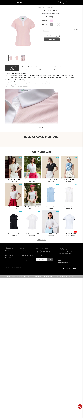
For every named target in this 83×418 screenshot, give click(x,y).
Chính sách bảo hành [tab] (41, 68)
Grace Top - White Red (13, 207)
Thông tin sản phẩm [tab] (12, 68)
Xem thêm (41, 239)
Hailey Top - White (69, 234)
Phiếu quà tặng (8, 260)
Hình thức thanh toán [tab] (55, 68)
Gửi (50, 259)
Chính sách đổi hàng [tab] (27, 68)
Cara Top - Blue (50, 206)
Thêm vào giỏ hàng (51, 36)
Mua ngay (52, 39)
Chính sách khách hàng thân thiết (25, 255)
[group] (23, 31)
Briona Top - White (14, 179)
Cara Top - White (69, 206)
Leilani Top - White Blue (51, 234)
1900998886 (60, 258)
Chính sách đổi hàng (22, 250)
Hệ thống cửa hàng (9, 255)
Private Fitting (8, 257)
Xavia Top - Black (51, 179)
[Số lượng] (46, 30)
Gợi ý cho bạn (41, 152)
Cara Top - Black (14, 234)
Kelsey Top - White (32, 234)
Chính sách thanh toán (23, 257)
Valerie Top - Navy (69, 179)
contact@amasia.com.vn (64, 262)
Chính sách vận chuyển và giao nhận (26, 260)
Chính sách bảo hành (22, 253)
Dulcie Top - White (32, 179)
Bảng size (75, 29)
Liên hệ (7, 250)
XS (51, 24)
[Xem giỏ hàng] (63, 2)
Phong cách (8, 253)
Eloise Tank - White (32, 206)
